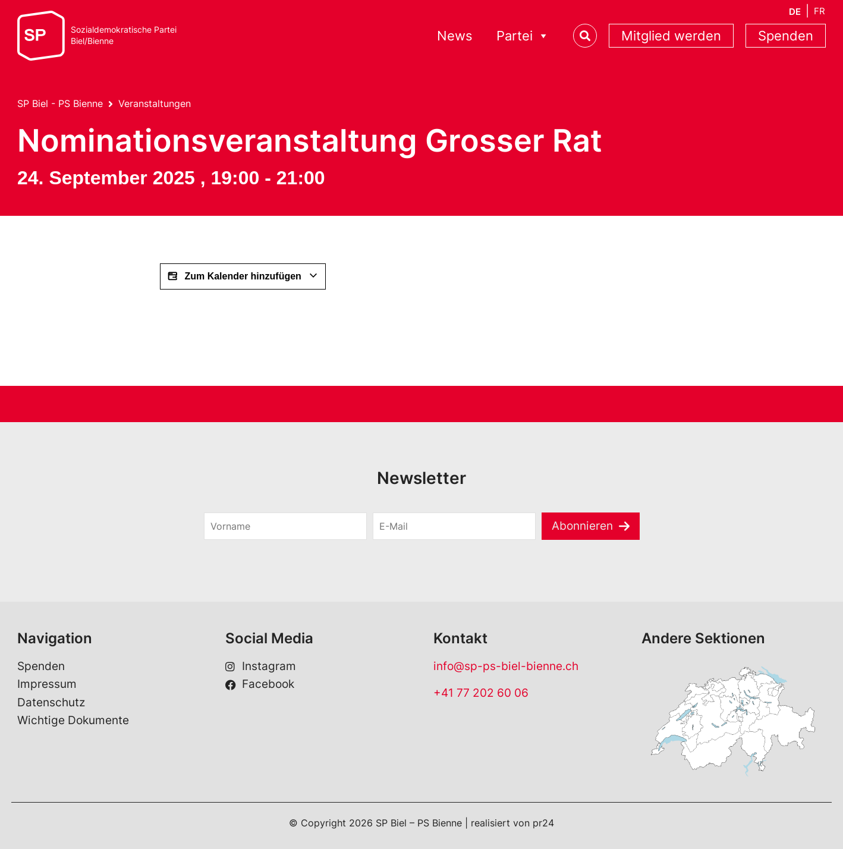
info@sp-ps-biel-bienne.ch (505, 666)
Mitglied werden (671, 35)
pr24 (543, 823)
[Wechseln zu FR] (819, 11)
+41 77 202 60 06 (481, 693)
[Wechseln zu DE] (795, 11)
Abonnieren (582, 526)
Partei (522, 36)
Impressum (47, 684)
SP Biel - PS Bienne (60, 103)
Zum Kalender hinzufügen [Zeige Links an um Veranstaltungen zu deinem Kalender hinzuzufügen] (243, 276)
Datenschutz (51, 702)
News (455, 35)
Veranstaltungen (154, 103)
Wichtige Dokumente (73, 720)
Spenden (785, 35)
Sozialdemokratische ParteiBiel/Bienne (124, 35)
